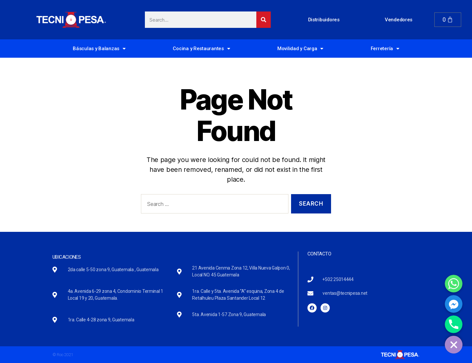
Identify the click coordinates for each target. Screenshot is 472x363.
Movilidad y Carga (300, 48)
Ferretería (385, 48)
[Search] (263, 19)
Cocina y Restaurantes (201, 48)
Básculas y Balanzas (99, 48)
